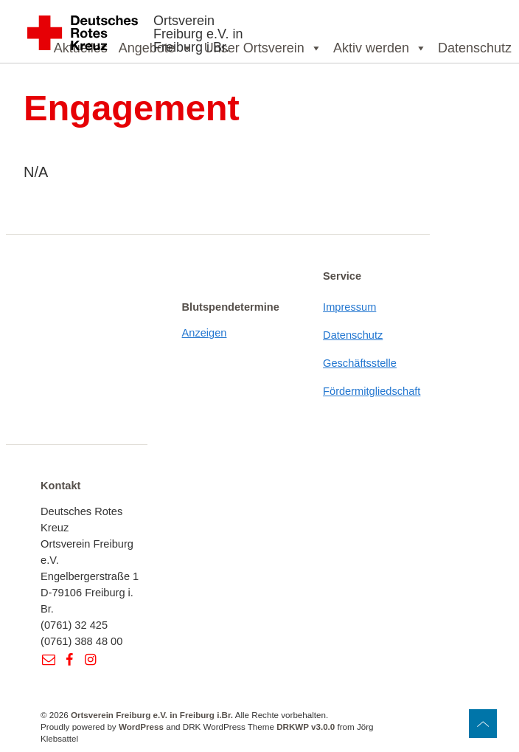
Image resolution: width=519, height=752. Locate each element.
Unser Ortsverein (263, 48)
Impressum (349, 307)
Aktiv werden (380, 48)
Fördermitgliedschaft (371, 391)
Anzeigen (204, 333)
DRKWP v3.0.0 (305, 726)
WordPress (141, 726)
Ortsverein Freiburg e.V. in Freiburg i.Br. (198, 34)
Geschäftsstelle (360, 363)
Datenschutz (475, 48)
